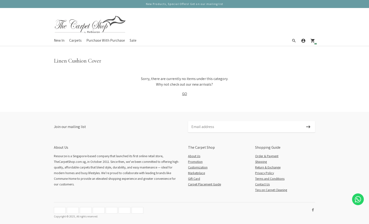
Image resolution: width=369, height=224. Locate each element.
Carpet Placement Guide (204, 184)
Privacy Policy (264, 173)
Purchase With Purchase (105, 40)
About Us (194, 156)
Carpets (75, 40)
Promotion (195, 162)
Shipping (261, 162)
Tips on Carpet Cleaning (271, 190)
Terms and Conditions (270, 178)
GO (184, 93)
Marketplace (196, 173)
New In (59, 40)
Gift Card (194, 178)
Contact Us (262, 184)
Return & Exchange (268, 167)
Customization (198, 167)
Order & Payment (266, 156)
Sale (133, 40)
